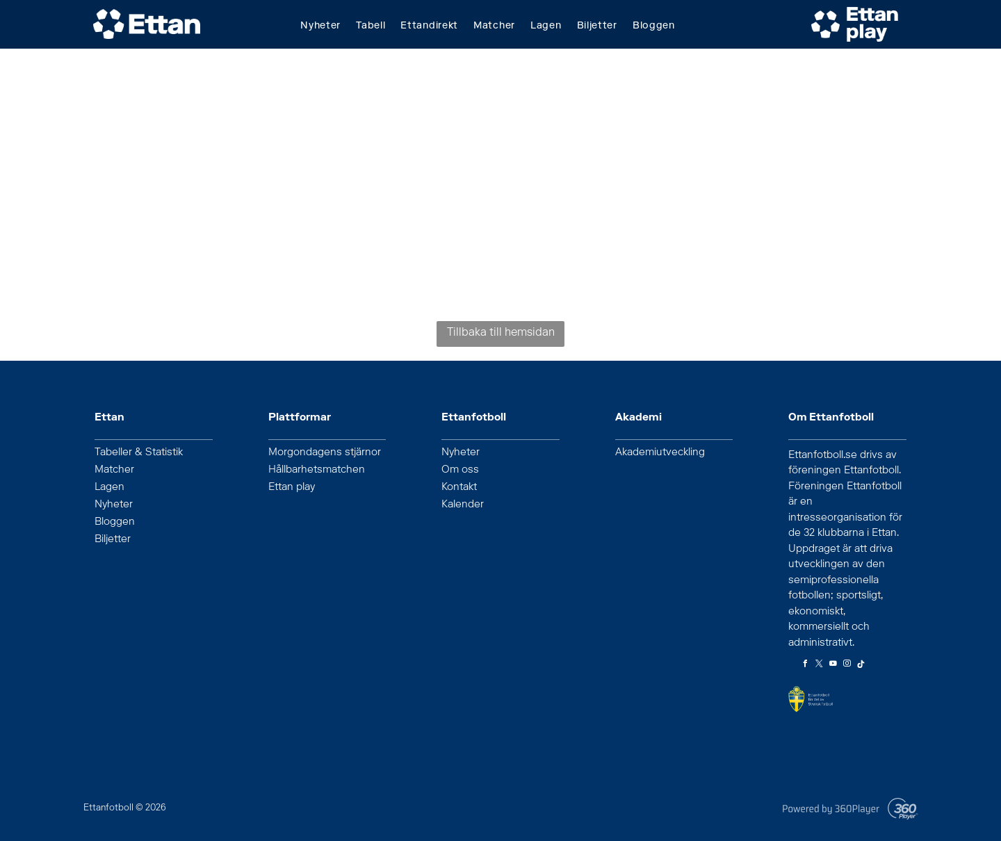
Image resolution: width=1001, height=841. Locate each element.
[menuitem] (328, 27)
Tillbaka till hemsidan (501, 333)
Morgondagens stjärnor (324, 453)
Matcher (114, 470)
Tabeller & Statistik (139, 453)
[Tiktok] (860, 665)
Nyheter (114, 505)
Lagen (109, 487)
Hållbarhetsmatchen (316, 470)
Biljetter (113, 540)
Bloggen (115, 522)
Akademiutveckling (660, 453)
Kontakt (459, 487)
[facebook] (805, 665)
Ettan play (291, 487)
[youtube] (832, 665)
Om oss (460, 470)
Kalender (462, 505)
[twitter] (818, 665)
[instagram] (846, 665)
